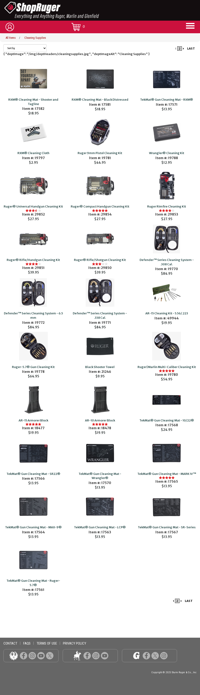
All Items (11, 37)
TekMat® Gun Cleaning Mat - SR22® (33, 474)
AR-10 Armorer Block (100, 420)
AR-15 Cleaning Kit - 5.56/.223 (166, 313)
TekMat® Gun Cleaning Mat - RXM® (166, 100)
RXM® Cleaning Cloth (33, 153)
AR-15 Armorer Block (33, 420)
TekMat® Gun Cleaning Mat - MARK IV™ (166, 474)
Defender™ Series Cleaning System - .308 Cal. (167, 262)
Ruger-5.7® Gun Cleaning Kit (33, 367)
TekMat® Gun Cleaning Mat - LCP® (100, 527)
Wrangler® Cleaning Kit (166, 153)
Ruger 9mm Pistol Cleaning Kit (100, 153)
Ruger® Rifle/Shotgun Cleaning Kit (100, 260)
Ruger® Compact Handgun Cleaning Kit (100, 206)
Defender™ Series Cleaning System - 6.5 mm (33, 315)
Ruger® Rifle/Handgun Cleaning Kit (33, 260)
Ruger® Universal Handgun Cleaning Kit (33, 206)
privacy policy (74, 643)
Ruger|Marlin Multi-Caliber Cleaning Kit (167, 367)
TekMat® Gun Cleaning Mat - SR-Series (167, 527)
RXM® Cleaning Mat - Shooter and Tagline (33, 102)
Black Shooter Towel (100, 367)
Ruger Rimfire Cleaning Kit (166, 206)
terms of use (47, 643)
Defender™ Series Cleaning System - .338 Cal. (100, 315)
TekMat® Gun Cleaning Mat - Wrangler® (100, 476)
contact (10, 643)
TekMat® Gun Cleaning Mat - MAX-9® (33, 527)
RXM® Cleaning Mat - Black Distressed (100, 100)
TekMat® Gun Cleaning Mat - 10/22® (166, 420)
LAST (191, 48)
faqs (27, 643)
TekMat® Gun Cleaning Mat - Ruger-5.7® (33, 583)
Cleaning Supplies (35, 37)
